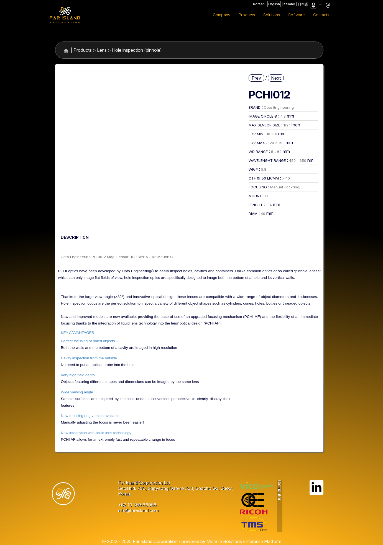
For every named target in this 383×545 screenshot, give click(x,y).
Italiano (289, 4)
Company (221, 15)
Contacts (321, 15)
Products (82, 50)
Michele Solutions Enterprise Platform (243, 541)
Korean (259, 4)
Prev (256, 78)
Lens (102, 50)
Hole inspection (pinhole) (137, 50)
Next (276, 78)
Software (296, 15)
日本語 (303, 4)
